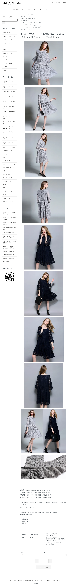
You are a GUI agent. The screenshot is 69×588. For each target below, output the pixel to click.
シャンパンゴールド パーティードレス (9, 127)
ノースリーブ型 (37, 22)
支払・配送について (16, 10)
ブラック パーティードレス (9, 81)
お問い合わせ (30, 10)
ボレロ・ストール (7, 53)
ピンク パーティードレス (9, 92)
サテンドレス (6, 157)
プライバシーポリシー (46, 580)
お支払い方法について (8, 254)
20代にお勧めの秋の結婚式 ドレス (9, 213)
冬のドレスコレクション (9, 251)
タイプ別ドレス (29, 22)
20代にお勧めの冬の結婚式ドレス (9, 223)
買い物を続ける (50, 544)
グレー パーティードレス (9, 122)
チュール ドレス (7, 177)
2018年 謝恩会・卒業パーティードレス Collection (9, 236)
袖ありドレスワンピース (9, 36)
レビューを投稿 (50, 535)
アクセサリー (6, 70)
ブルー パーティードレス (9, 112)
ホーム (5, 10)
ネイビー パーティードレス (9, 142)
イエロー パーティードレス (9, 132)
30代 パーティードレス (31, 20)
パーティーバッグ (7, 63)
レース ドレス (29, 16)
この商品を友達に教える (52, 540)
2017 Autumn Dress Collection (9, 228)
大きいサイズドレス (8, 201)
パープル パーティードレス (9, 107)
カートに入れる (43, 567)
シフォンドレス (7, 154)
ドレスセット (6, 56)
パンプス (5, 66)
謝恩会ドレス (28, 24)
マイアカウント (55, 2)
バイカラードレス (7, 150)
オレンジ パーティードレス (9, 137)
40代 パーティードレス (9, 174)
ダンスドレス (28, 29)
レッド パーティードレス (9, 102)
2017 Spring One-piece (9, 232)
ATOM (7, 261)
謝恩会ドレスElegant (37, 26)
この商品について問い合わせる (54, 542)
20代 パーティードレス (31, 18)
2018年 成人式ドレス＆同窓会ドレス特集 (9, 242)
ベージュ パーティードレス (9, 97)
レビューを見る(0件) (51, 533)
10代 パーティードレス (9, 164)
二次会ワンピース (7, 191)
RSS (4, 261)
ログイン (64, 2)
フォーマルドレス (29, 14)
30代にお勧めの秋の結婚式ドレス (9, 218)
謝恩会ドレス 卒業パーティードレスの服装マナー (9, 247)
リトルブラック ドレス (9, 147)
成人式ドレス (28, 27)
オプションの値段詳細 (52, 537)
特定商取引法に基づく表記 (32, 580)
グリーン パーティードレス (9, 117)
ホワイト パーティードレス (9, 86)
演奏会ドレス (6, 49)
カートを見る (42, 10)
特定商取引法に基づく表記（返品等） (56, 539)
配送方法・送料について (9, 258)
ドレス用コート (7, 60)
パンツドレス (6, 46)
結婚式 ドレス (6, 32)
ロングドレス (6, 43)
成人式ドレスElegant (37, 27)
